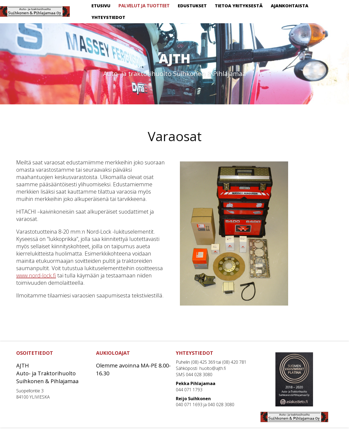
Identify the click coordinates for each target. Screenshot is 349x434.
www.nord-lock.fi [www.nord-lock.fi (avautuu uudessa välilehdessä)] (36, 275)
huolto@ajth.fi (212, 368)
